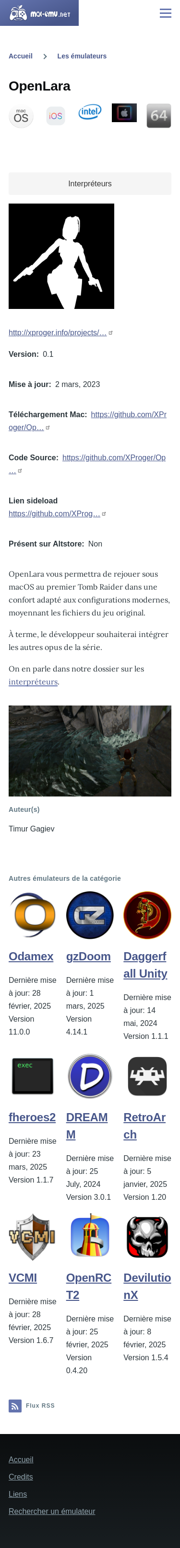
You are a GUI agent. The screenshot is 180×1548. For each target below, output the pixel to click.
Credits (21, 1477)
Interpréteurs (90, 184)
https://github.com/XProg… (54, 514)
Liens (18, 1494)
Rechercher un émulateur (52, 1511)
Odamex (31, 956)
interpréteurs (33, 681)
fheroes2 (32, 1117)
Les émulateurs (82, 56)
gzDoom (88, 956)
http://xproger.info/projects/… (58, 333)
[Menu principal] (165, 13)
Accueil (21, 56)
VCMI (23, 1277)
